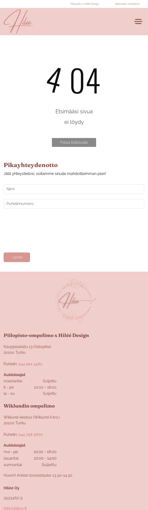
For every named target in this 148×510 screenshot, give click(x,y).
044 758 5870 (30, 434)
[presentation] (23, 230)
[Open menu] (138, 21)
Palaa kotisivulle (74, 142)
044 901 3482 (30, 364)
